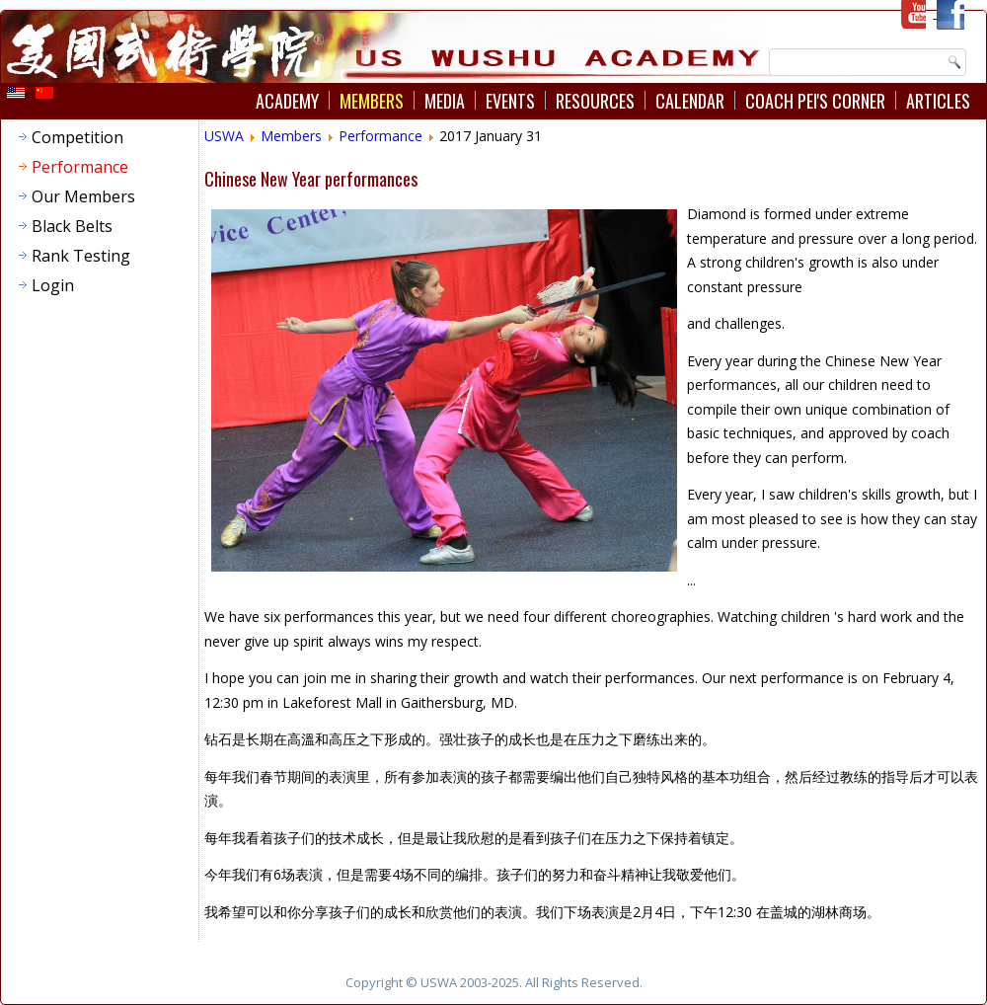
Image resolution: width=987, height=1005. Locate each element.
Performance (80, 167)
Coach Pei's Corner (815, 101)
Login (53, 285)
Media (444, 101)
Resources (595, 101)
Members (372, 101)
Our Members (83, 196)
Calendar (689, 101)
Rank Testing (81, 256)
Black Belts (72, 226)
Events (510, 101)
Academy (287, 101)
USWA (224, 135)
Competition (77, 137)
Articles (938, 101)
